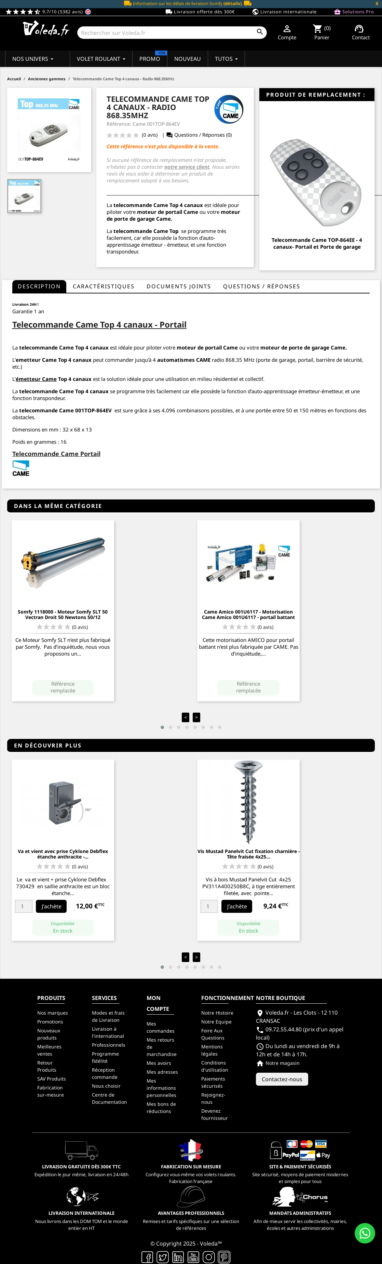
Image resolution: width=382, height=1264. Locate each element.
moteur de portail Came (167, 211)
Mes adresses (162, 1072)
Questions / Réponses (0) (199, 135)
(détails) (232, 3)
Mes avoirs (159, 1063)
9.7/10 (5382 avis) (48, 12)
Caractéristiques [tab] (104, 286)
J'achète (52, 906)
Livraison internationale (284, 12)
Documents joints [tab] (179, 286)
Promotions (50, 1021)
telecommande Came (140, 205)
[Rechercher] (172, 32)
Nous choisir (106, 1086)
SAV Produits (51, 1078)
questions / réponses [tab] (261, 286)
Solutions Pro (354, 12)
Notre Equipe (216, 1021)
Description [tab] (39, 286)
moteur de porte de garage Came (302, 347)
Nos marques (52, 1012)
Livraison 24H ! (25, 304)
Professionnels (108, 1045)
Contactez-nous (282, 1079)
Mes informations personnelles (161, 1087)
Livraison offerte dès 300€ (200, 12)
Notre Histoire (217, 1012)
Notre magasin (278, 1063)
